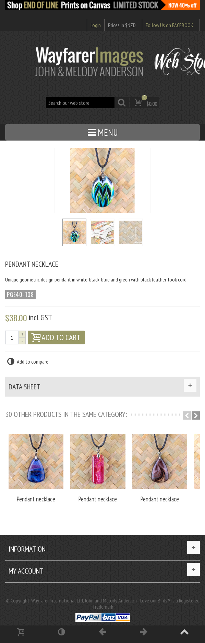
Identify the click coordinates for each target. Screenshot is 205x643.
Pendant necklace (35, 498)
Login (96, 25)
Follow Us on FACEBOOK (169, 25)
